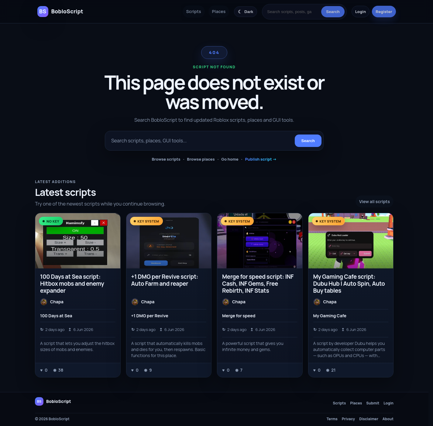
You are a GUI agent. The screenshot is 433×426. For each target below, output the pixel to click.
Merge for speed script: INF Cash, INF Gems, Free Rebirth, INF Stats (258, 284)
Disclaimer (368, 419)
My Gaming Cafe (329, 316)
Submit (372, 403)
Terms (332, 419)
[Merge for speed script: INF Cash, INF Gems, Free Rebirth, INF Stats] (259, 240)
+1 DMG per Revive (149, 316)
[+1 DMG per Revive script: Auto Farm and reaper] (168, 240)
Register (384, 11)
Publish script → (261, 159)
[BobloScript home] (53, 401)
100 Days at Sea (56, 316)
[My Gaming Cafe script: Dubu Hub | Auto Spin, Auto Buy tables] (350, 240)
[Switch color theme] (245, 11)
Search (332, 11)
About (388, 419)
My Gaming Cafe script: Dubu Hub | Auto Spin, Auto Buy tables (349, 284)
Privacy (348, 419)
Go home (230, 159)
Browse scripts (166, 159)
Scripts (193, 11)
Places (219, 11)
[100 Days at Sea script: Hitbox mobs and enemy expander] (77, 240)
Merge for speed (238, 316)
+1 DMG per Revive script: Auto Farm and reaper (164, 280)
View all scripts (374, 201)
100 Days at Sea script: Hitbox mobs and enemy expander (72, 284)
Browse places (201, 159)
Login (360, 11)
